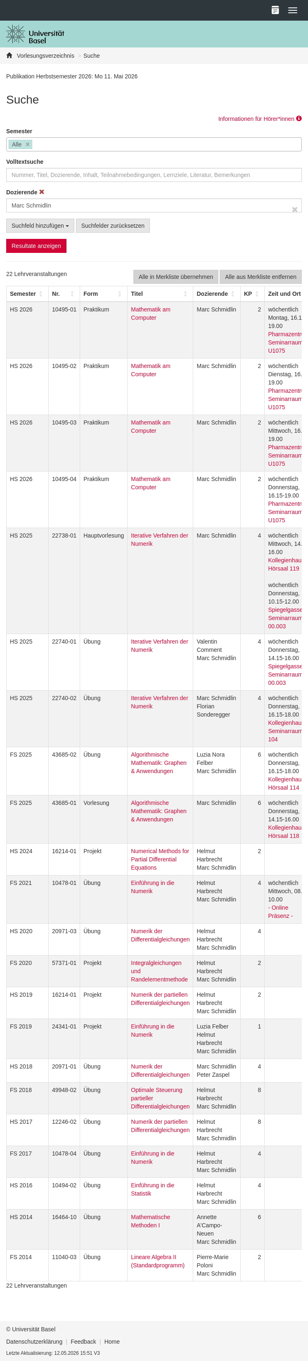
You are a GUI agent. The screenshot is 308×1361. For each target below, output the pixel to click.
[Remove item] (28, 145)
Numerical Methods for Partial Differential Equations (160, 859)
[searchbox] (36, 145)
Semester (19, 131)
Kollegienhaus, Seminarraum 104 (287, 731)
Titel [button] (137, 293)
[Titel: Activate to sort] (160, 294)
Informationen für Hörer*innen (260, 119)
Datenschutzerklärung (34, 1341)
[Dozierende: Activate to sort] (216, 294)
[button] (23, 293)
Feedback (83, 1341)
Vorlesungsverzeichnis (44, 55)
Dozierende (25, 192)
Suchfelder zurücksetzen (113, 225)
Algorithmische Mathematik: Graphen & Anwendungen (159, 762)
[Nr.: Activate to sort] (64, 294)
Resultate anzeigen (36, 246)
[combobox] (154, 144)
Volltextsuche (24, 161)
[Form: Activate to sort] (104, 294)
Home (112, 1341)
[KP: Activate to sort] (252, 294)
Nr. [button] (56, 293)
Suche (91, 55)
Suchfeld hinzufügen (40, 225)
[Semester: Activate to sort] (28, 294)
